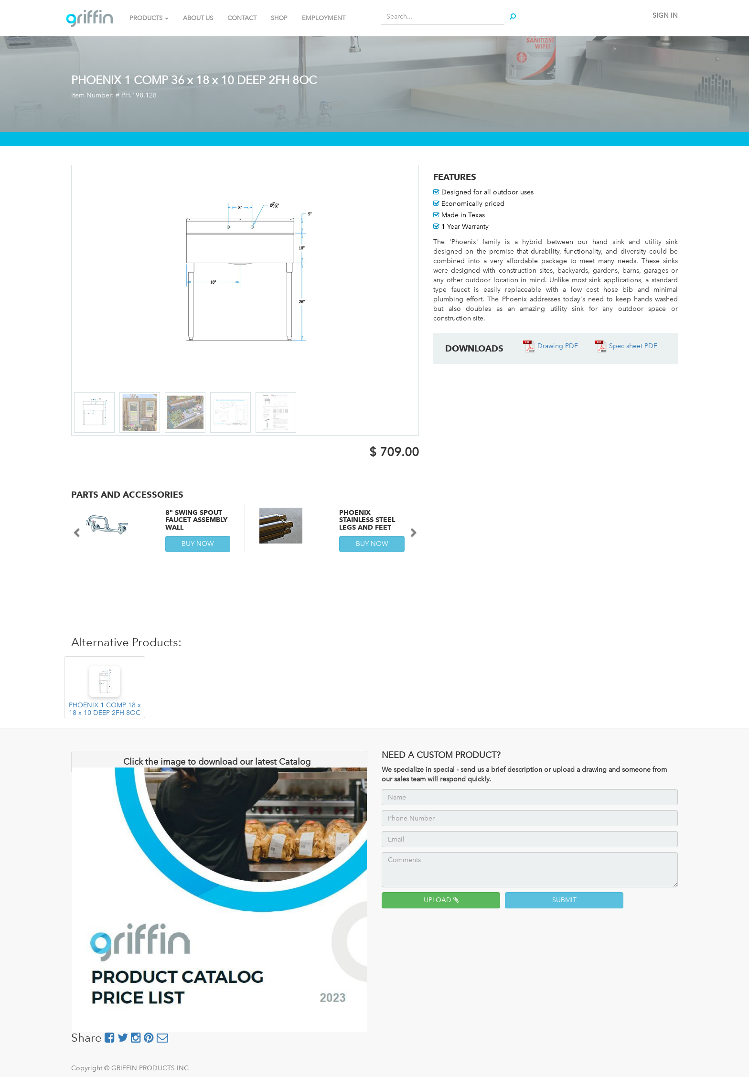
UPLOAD (441, 900)
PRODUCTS (149, 17)
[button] (80, 528)
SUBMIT (564, 900)
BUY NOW (198, 544)
